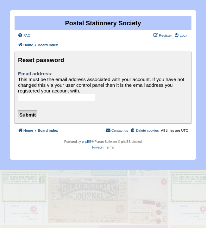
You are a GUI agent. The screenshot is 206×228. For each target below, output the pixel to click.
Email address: (35, 73)
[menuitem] (24, 35)
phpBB (86, 141)
